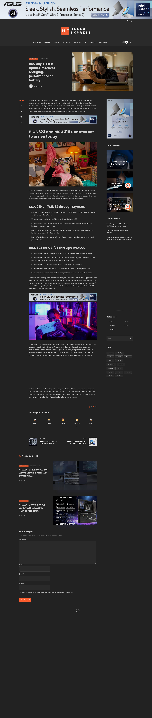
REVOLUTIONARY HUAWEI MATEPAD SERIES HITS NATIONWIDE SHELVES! (76, 442)
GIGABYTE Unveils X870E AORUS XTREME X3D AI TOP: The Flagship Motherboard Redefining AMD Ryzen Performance (32, 507)
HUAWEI (119, 356)
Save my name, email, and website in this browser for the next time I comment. (47, 593)
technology (120, 353)
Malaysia (110, 353)
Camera (92, 42)
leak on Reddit (44, 190)
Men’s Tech (66, 42)
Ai (85, 42)
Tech (110, 372)
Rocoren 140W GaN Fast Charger (61, 286)
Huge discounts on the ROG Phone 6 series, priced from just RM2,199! (49, 442)
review (110, 360)
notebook (110, 368)
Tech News (37, 42)
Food (110, 376)
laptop (121, 364)
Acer (119, 372)
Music (127, 356)
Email (21, 574)
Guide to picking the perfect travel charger (117, 231)
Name (21, 565)
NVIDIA (119, 376)
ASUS (110, 356)
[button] (35, 422)
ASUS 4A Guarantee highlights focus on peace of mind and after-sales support (119, 238)
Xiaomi (119, 368)
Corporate (103, 42)
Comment (22, 539)
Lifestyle (77, 42)
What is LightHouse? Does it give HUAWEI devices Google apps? (117, 225)
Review (127, 326)
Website (22, 583)
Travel (119, 360)
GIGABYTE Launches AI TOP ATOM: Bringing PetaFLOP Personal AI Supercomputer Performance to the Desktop (33, 472)
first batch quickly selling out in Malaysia (49, 389)
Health (128, 372)
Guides (56, 42)
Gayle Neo (39, 86)
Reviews (47, 42)
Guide (112, 330)
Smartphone (111, 364)
